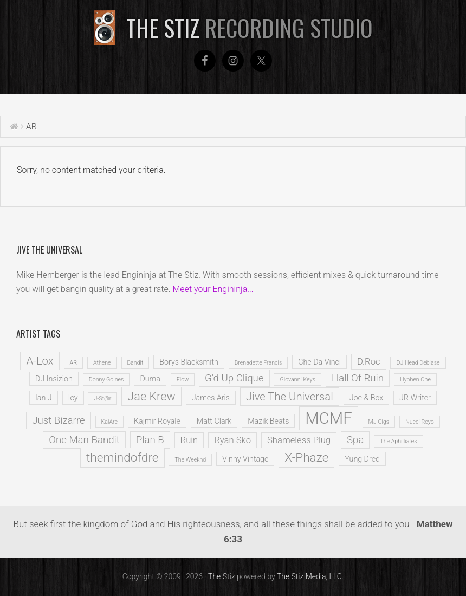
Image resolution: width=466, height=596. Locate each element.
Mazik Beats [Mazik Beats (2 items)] (268, 421)
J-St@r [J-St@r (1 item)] (102, 398)
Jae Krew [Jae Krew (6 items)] (151, 396)
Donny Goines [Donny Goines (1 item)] (106, 379)
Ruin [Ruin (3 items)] (189, 440)
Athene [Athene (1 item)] (102, 362)
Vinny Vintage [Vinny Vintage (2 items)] (245, 459)
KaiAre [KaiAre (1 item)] (109, 421)
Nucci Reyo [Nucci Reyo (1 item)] (419, 421)
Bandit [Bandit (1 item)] (135, 362)
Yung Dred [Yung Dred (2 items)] (362, 459)
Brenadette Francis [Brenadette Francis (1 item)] (258, 362)
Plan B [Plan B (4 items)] (150, 440)
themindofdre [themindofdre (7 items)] (122, 457)
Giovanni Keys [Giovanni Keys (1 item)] (297, 379)
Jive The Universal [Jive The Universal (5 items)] (289, 396)
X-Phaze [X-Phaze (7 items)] (306, 457)
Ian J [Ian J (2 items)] (43, 397)
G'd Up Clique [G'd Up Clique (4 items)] (234, 378)
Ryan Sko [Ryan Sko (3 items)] (232, 440)
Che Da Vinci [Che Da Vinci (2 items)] (319, 362)
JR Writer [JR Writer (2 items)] (415, 397)
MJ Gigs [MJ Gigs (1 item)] (379, 421)
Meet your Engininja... (212, 289)
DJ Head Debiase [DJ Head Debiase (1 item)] (417, 362)
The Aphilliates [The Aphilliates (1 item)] (398, 441)
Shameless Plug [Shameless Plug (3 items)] (299, 440)
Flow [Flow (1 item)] (183, 379)
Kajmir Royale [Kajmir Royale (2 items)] (157, 421)
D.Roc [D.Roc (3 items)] (368, 362)
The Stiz (249, 27)
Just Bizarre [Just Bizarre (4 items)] (58, 420)
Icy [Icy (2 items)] (73, 397)
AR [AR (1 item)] (73, 362)
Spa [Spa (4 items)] (355, 440)
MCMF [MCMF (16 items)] (328, 418)
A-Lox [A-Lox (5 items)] (39, 360)
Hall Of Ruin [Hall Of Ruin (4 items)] (358, 378)
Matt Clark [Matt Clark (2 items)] (214, 421)
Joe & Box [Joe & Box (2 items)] (366, 397)
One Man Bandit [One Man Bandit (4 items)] (84, 440)
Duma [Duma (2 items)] (150, 378)
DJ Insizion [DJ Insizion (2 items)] (54, 378)
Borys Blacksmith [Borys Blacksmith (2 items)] (188, 362)
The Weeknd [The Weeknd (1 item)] (190, 459)
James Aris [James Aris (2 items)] (211, 397)
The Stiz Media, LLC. (310, 576)
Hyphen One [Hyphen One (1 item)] (415, 379)
